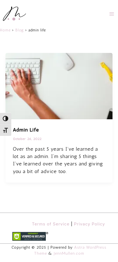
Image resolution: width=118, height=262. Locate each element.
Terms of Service (50, 224)
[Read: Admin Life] (59, 86)
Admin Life (26, 130)
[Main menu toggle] (111, 14)
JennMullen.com (69, 253)
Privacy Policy (89, 224)
